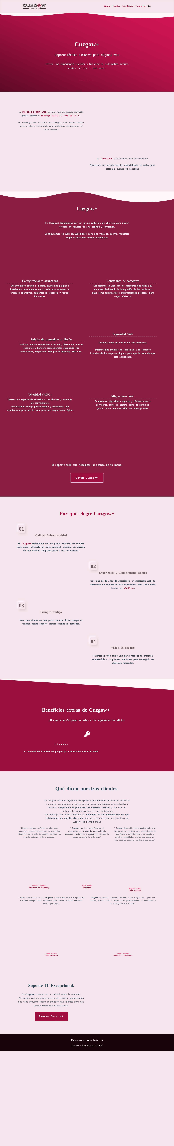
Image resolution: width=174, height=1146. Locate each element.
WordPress (127, 6)
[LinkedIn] (149, 6)
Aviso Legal (92, 1041)
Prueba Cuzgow (87, 80)
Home (107, 6)
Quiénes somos (78, 1041)
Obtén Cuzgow (87, 477)
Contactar (140, 6)
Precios (116, 6)
